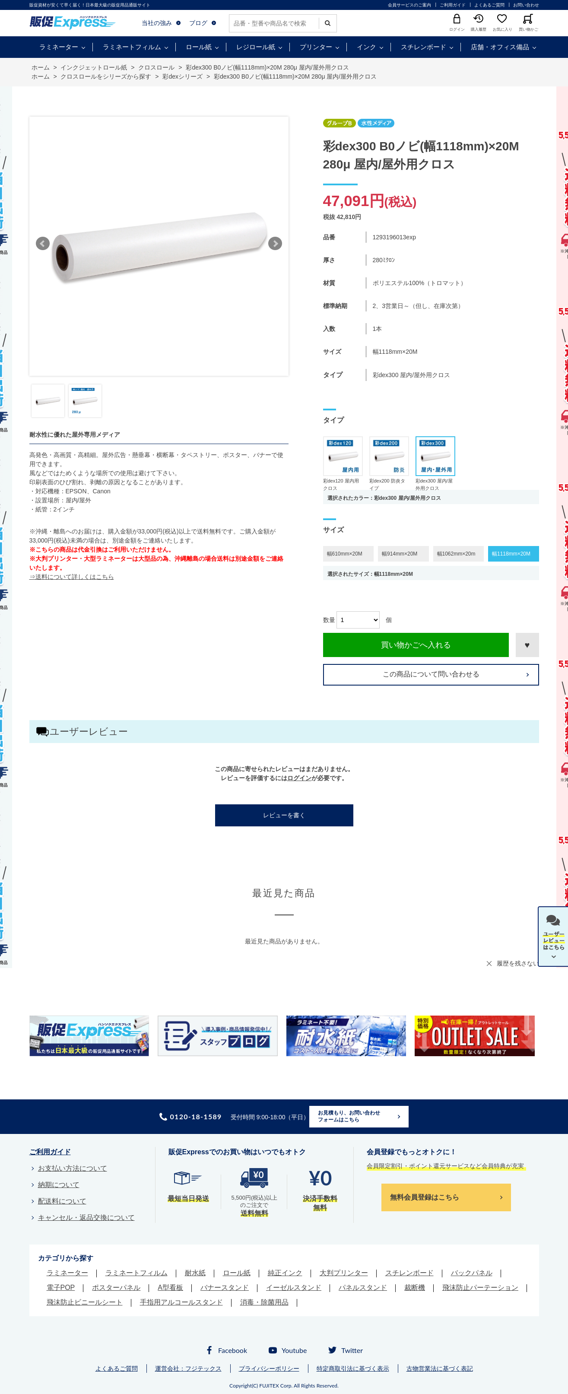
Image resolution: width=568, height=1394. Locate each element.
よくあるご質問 (489, 5)
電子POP (61, 1287)
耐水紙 (195, 1273)
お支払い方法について (72, 1168)
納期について (58, 1184)
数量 (329, 619)
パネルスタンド (363, 1287)
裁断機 (414, 1287)
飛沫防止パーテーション (480, 1287)
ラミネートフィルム (132, 47)
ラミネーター (58, 47)
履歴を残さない (518, 963)
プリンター (316, 47)
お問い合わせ (526, 5)
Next (275, 244)
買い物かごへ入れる (416, 645)
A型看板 (170, 1287)
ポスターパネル (116, 1287)
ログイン (299, 778)
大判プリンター (344, 1273)
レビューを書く (284, 815)
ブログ (198, 22)
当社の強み (157, 22)
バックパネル (471, 1273)
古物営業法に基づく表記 (439, 1368)
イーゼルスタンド (293, 1287)
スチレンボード (423, 47)
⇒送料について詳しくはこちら (71, 576)
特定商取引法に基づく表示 (353, 1368)
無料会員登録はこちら (424, 1197)
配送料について (62, 1201)
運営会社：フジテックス (188, 1368)
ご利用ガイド (453, 5)
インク (366, 47)
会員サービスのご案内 (409, 5)
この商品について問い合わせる (431, 674)
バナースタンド (224, 1287)
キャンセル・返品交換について (86, 1217)
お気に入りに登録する (527, 645)
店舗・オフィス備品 (500, 47)
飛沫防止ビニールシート (85, 1302)
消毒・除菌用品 (264, 1302)
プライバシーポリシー (269, 1368)
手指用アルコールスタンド (181, 1302)
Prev (43, 244)
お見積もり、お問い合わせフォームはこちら (349, 1116)
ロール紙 (199, 47)
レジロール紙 (255, 47)
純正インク (285, 1273)
